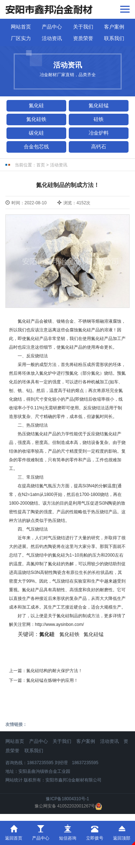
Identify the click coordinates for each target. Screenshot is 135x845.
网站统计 (14, 780)
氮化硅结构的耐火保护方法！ (54, 670)
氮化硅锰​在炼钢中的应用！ (52, 680)
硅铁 (99, 119)
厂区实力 (21, 38)
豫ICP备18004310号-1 (67, 798)
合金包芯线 (36, 146)
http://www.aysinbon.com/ (59, 624)
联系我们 (114, 38)
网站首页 (21, 27)
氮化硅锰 (99, 105)
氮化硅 (36, 105)
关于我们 (83, 27)
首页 (40, 164)
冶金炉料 (99, 133)
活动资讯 (52, 38)
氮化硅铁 (36, 119)
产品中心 (52, 27)
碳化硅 (36, 133)
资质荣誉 (83, 38)
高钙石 (98, 146)
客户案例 (114, 27)
